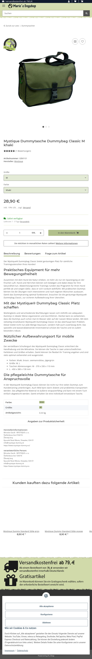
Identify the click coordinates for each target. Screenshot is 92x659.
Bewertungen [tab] (32, 253)
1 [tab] (43, 127)
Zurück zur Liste (12, 25)
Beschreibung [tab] (12, 253)
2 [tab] (46, 127)
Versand (27, 207)
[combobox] (46, 178)
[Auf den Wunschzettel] (82, 41)
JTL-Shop (50, 656)
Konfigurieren (47, 614)
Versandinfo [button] (24, 221)
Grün (42, 402)
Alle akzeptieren (46, 606)
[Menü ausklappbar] (3, 4)
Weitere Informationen (67, 243)
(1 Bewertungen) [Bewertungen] (17, 151)
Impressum (9, 650)
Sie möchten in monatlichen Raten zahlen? (46, 243)
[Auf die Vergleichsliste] (75, 41)
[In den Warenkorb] (6, 34)
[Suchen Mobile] (42, 13)
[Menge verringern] (7, 233)
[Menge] (20, 233)
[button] (69, 1)
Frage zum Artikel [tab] (55, 253)
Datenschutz (22, 650)
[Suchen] (86, 13)
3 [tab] (49, 127)
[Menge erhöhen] (41, 233)
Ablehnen (46, 622)
